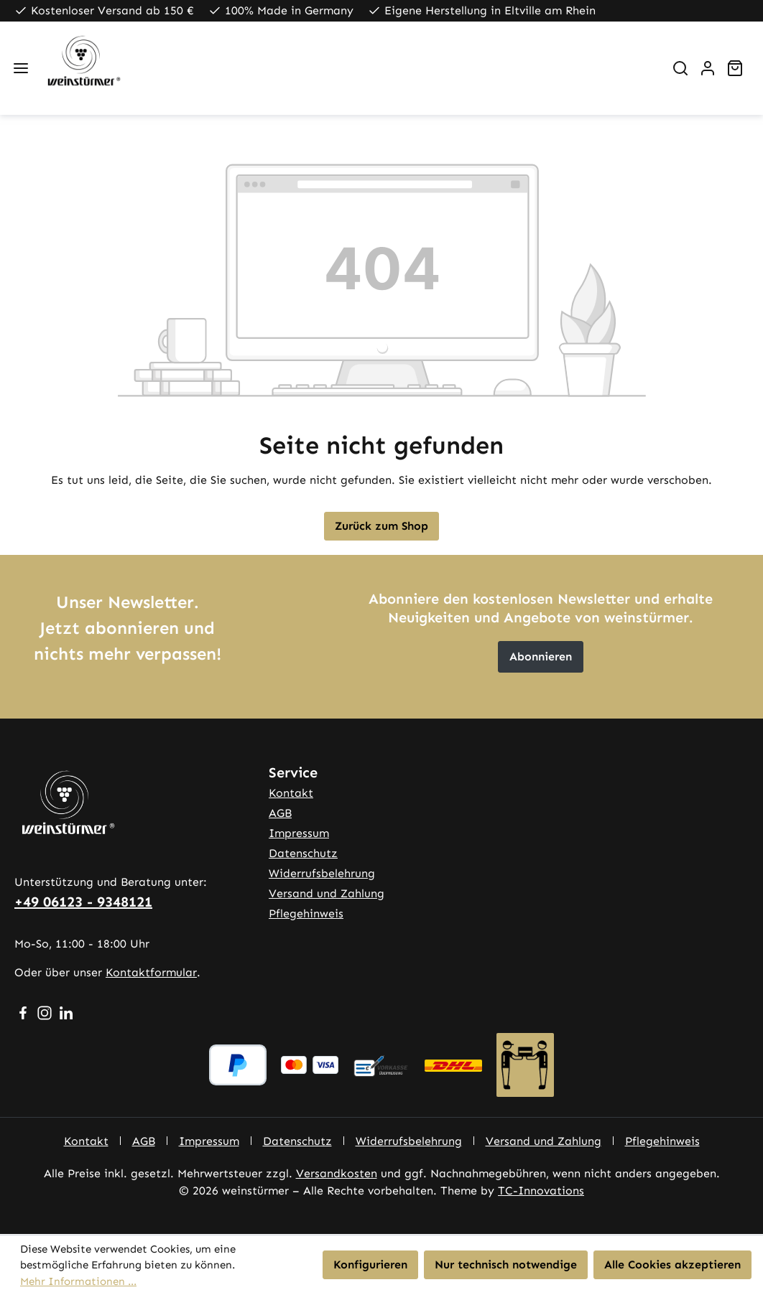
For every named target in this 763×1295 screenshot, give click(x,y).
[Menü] (20, 68)
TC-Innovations (541, 1190)
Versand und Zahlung (326, 893)
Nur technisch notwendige (506, 1264)
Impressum (299, 833)
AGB (280, 813)
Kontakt (291, 793)
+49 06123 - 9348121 (83, 901)
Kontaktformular (151, 972)
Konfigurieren (370, 1264)
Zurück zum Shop (381, 526)
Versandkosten (336, 1173)
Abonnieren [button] (540, 656)
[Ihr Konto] (707, 68)
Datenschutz (303, 853)
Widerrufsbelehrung (322, 873)
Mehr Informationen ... (78, 1281)
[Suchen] (680, 68)
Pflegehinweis (306, 913)
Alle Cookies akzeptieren (672, 1264)
